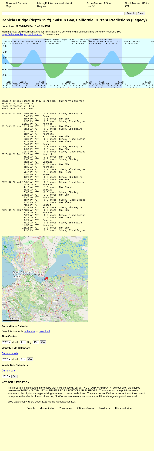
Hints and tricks (123, 433)
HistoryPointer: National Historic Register (55, 5)
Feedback (104, 433)
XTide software (85, 433)
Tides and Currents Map (16, 5)
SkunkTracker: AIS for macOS (99, 5)
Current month (10, 378)
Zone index (65, 433)
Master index (47, 433)
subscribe (29, 356)
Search (31, 433)
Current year (9, 395)
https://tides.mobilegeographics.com (22, 34)
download (44, 356)
